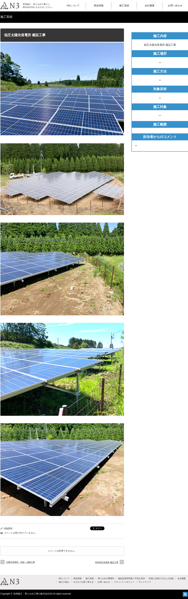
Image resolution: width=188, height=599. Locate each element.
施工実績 (124, 5)
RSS (185, 594)
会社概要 (149, 5)
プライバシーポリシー (124, 582)
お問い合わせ (175, 5)
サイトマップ (144, 582)
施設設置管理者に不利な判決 (131, 578)
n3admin (8, 528)
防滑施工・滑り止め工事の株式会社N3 (32, 593)
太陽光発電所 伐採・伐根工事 (20, 562)
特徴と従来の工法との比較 (161, 578)
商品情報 (99, 5)
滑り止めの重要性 (106, 578)
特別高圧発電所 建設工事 (106, 562)
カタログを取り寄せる (83, 582)
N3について (73, 5)
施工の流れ (64, 582)
